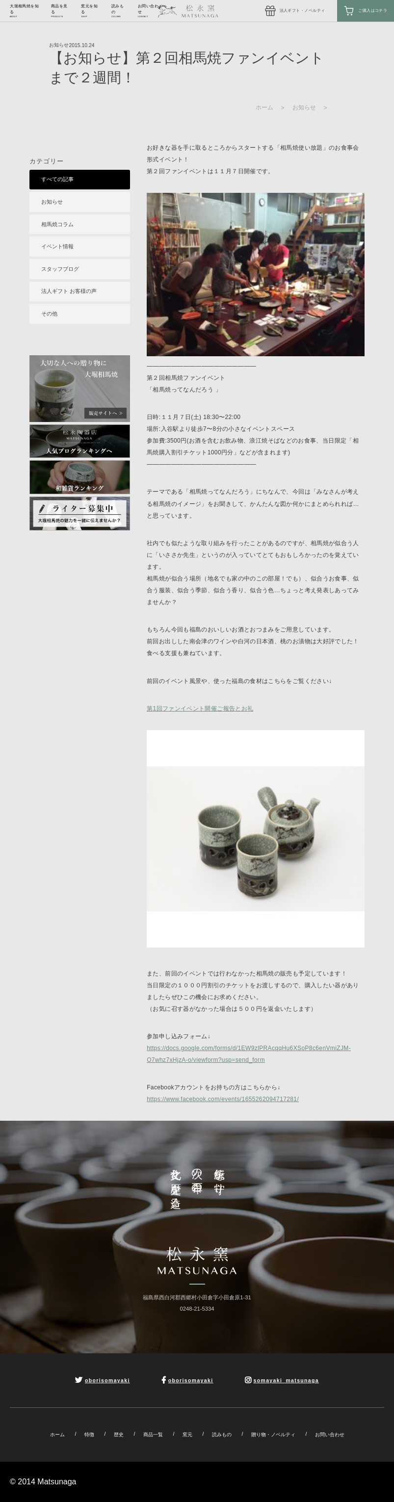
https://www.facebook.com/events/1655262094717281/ (223, 1099)
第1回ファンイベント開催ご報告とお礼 (200, 708)
